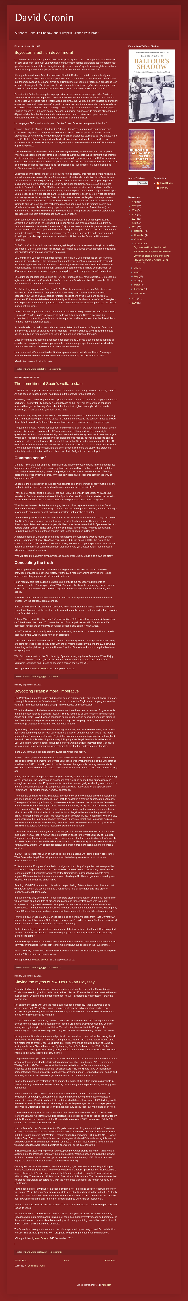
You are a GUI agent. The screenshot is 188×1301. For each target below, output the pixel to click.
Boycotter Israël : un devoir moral (43, 52)
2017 (134, 206)
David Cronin (44, 17)
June (137, 272)
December (139, 231)
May (136, 276)
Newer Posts (21, 1260)
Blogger (107, 1285)
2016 (134, 210)
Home (66, 1260)
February (139, 289)
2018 (134, 202)
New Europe (41, 668)
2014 (134, 219)
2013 (134, 223)
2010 (134, 303)
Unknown (164, 188)
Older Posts (111, 1260)
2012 (134, 227)
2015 (134, 214)
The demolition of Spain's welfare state (48, 383)
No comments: (55, 369)
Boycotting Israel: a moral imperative (46, 691)
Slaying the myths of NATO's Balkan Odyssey (54, 982)
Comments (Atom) (36, 1266)
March (137, 284)
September (140, 243)
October (138, 239)
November (139, 235)
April (136, 280)
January (138, 293)
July (136, 268)
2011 (134, 298)
